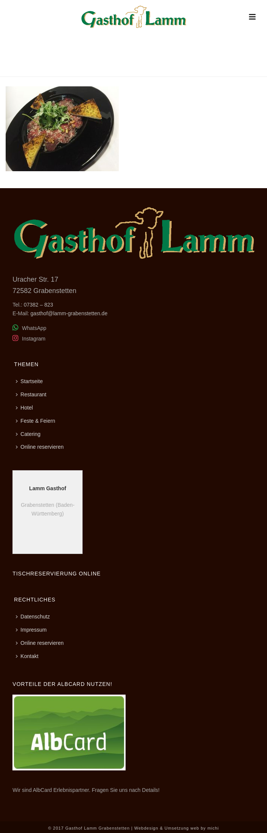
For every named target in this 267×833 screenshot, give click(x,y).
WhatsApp (29, 328)
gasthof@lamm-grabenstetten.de (69, 313)
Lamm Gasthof (47, 488)
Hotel (24, 408)
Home (160, 69)
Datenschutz (33, 617)
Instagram (28, 339)
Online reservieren (39, 447)
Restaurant (187, 69)
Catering (28, 434)
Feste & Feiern (35, 421)
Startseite (29, 381)
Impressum (31, 630)
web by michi (204, 828)
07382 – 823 (38, 305)
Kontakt (27, 656)
